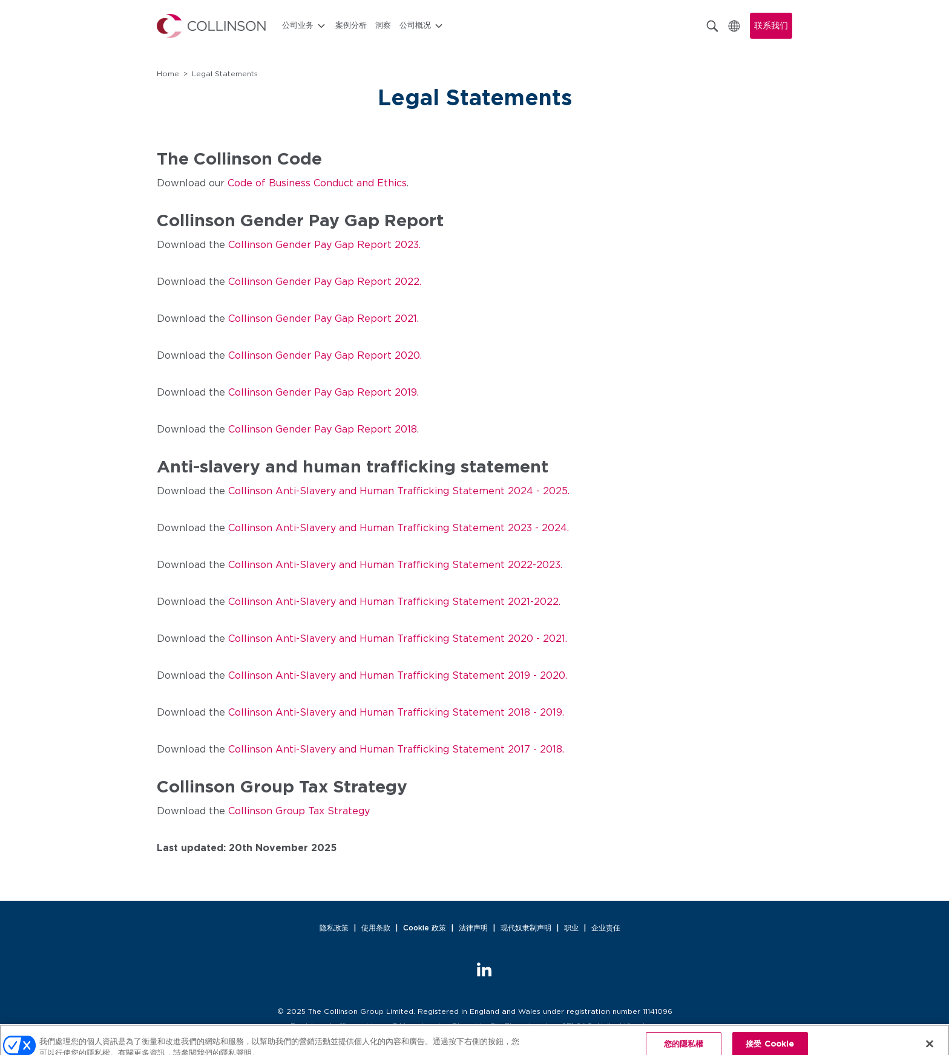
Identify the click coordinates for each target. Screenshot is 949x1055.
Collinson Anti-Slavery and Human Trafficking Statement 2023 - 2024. (398, 528)
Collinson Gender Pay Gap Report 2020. (325, 356)
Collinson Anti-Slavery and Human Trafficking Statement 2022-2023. (395, 565)
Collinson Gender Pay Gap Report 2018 (322, 429)
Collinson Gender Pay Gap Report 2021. (323, 319)
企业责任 (605, 928)
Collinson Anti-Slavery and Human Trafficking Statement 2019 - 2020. (397, 676)
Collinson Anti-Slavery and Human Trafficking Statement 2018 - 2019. (396, 712)
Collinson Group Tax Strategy (299, 811)
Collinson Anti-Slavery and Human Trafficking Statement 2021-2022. (394, 602)
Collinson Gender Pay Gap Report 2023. (324, 245)
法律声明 (473, 928)
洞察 (383, 26)
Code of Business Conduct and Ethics (317, 183)
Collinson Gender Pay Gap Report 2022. (324, 282)
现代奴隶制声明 (526, 928)
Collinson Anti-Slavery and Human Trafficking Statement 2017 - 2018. (396, 749)
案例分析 (351, 26)
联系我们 (771, 26)
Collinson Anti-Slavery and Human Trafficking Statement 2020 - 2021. (397, 639)
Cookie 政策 (424, 928)
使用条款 (375, 928)
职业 (571, 928)
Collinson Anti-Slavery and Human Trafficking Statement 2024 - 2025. (399, 491)
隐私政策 (334, 928)
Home (168, 73)
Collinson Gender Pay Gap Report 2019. (323, 392)
